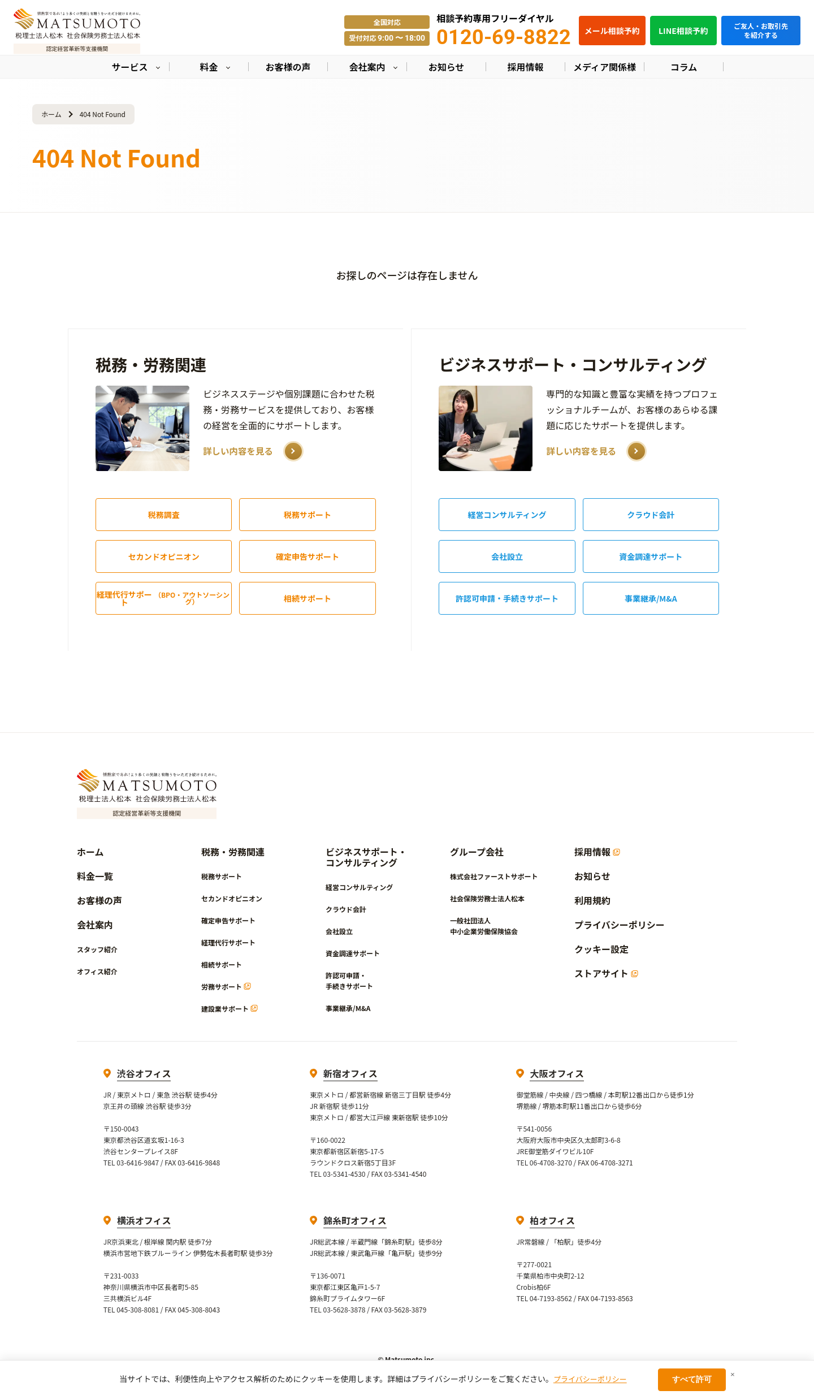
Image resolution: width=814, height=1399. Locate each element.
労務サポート (226, 986)
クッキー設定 (601, 949)
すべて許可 (692, 1379)
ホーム (51, 114)
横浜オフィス (144, 1220)
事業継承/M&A (651, 598)
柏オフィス (552, 1220)
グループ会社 (477, 852)
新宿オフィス (350, 1073)
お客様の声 (99, 900)
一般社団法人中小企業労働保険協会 (484, 926)
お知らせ (592, 876)
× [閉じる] (732, 1374)
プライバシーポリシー (619, 924)
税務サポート (307, 514)
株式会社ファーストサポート (494, 876)
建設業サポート (229, 1008)
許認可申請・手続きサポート (507, 598)
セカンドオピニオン (164, 556)
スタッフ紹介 (97, 949)
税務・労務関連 (151, 364)
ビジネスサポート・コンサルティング (573, 364)
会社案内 (95, 924)
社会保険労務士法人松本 (487, 898)
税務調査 (164, 514)
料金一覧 (95, 876)
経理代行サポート (164, 598)
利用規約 (592, 900)
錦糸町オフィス (355, 1220)
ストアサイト (606, 973)
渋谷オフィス (144, 1073)
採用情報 (597, 852)
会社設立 (507, 556)
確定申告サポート (307, 556)
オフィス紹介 (97, 971)
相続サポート (307, 598)
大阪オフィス (557, 1073)
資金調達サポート (650, 556)
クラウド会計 (650, 514)
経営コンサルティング (506, 514)
